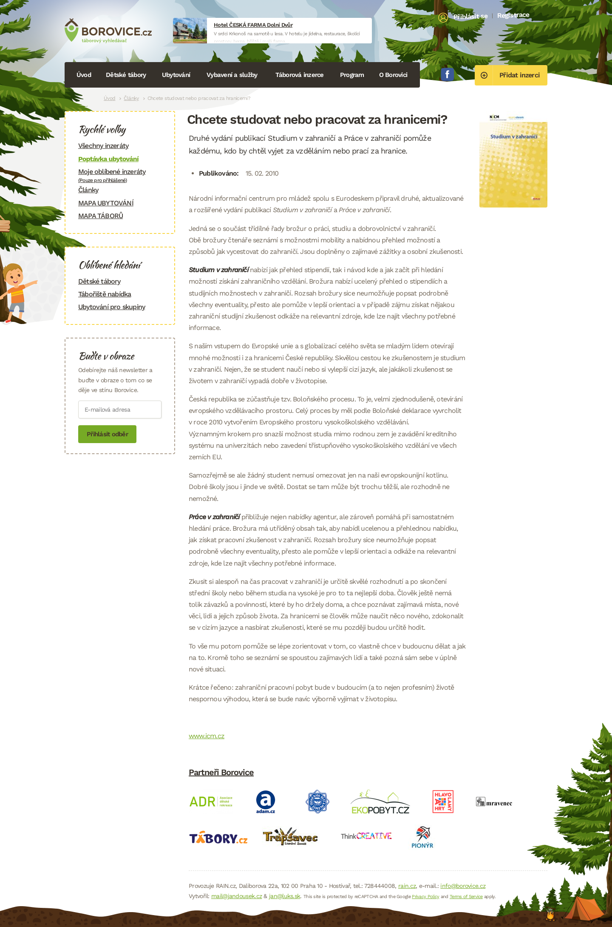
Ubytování (176, 75)
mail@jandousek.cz (236, 896)
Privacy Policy (425, 896)
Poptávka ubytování (108, 159)
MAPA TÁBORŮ (100, 216)
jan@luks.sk (284, 896)
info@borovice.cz (462, 885)
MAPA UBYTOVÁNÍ (105, 203)
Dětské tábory (126, 75)
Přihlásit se (470, 16)
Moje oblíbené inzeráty (120, 175)
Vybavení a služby (232, 75)
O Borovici (393, 75)
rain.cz (407, 885)
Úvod (83, 75)
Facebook (447, 74)
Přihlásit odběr (107, 434)
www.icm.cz (206, 736)
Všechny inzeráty (103, 146)
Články (131, 98)
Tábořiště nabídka (104, 294)
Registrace (513, 15)
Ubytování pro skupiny (111, 307)
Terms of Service (466, 896)
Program (352, 75)
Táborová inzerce (299, 75)
